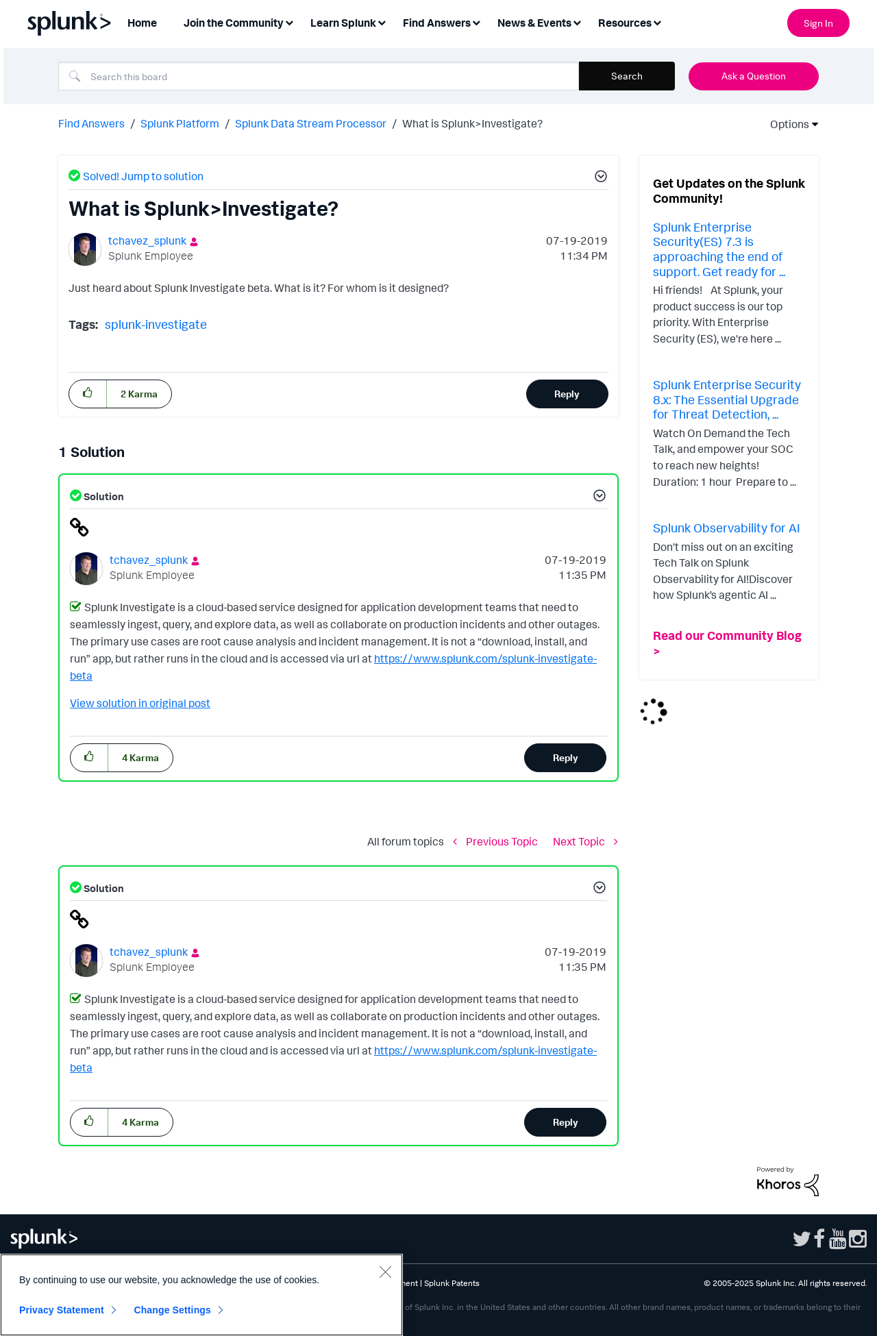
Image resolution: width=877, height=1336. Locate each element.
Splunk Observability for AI (726, 527)
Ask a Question (753, 76)
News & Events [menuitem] (534, 22)
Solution (103, 496)
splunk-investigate (156, 324)
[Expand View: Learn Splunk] (381, 21)
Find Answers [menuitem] (437, 22)
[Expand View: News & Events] (577, 21)
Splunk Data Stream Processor (310, 123)
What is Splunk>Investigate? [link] (472, 123)
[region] (201, 1295)
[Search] (318, 76)
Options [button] (785, 124)
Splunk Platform (179, 123)
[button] (599, 178)
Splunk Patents (452, 1283)
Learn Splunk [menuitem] (343, 22)
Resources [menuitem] (625, 22)
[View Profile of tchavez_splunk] (147, 240)
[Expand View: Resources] (657, 21)
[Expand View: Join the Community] (289, 21)
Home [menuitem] (142, 22)
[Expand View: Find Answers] (476, 21)
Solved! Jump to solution (143, 176)
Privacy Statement (61, 1309)
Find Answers (91, 123)
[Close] (385, 1271)
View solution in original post (140, 703)
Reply (567, 393)
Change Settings (172, 1309)
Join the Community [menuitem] (234, 22)
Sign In (818, 23)
